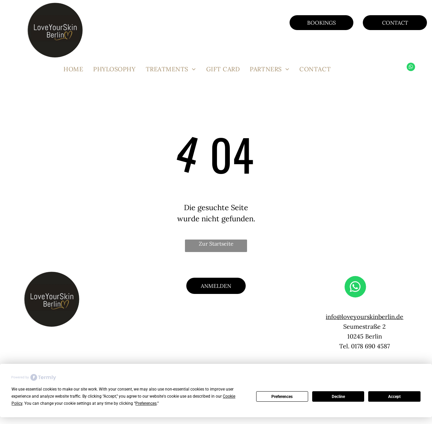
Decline (338, 396)
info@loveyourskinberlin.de (364, 317)
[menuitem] (73, 69)
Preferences (282, 396)
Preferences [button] (146, 403)
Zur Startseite (216, 243)
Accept (394, 396)
